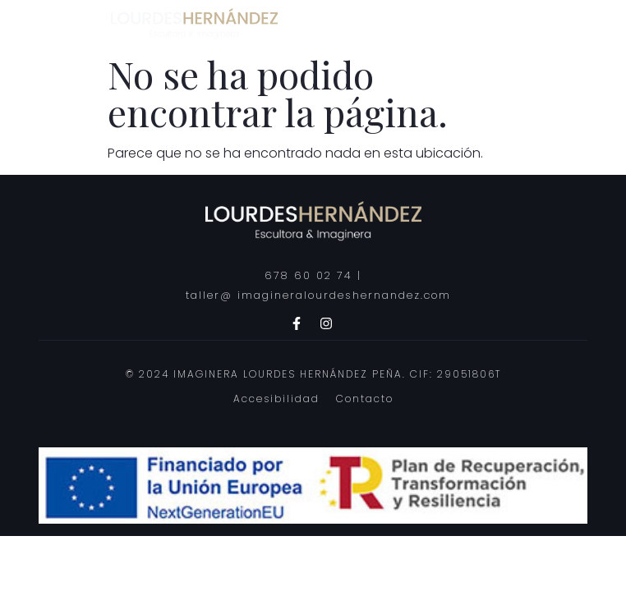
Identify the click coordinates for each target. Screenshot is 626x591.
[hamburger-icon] (555, 23)
